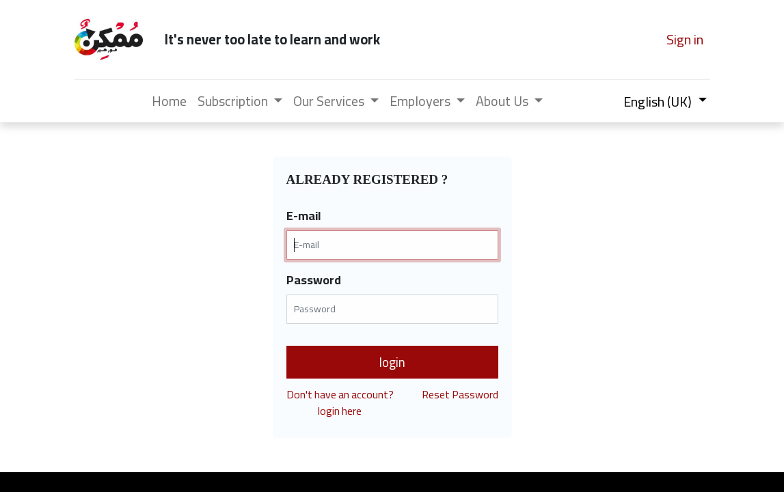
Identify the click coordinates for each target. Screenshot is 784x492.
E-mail (303, 215)
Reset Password (460, 396)
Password (313, 280)
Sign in (684, 39)
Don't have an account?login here (340, 403)
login (392, 362)
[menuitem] (169, 101)
